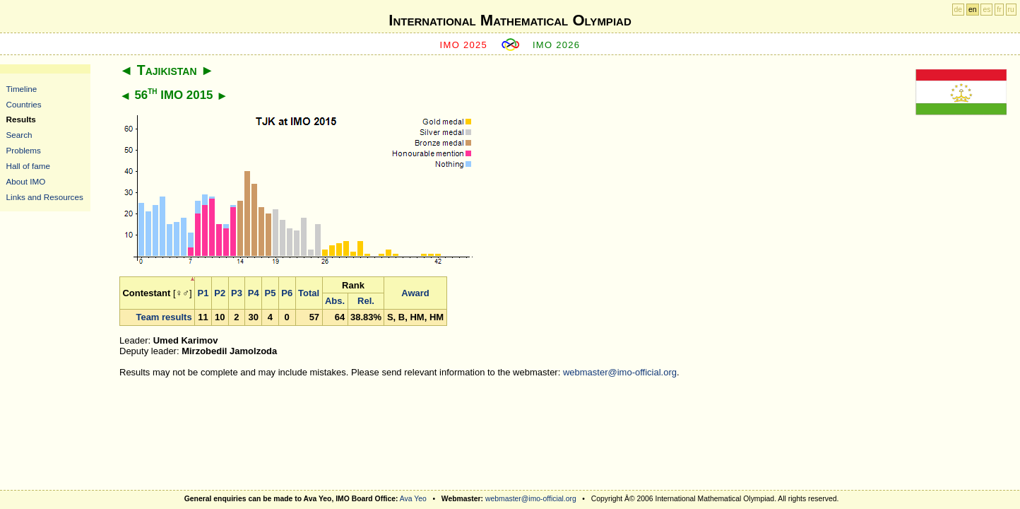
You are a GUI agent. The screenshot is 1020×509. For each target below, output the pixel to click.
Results (21, 119)
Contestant (146, 293)
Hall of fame (28, 165)
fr (999, 9)
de (958, 9)
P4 (253, 293)
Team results (163, 317)
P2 (219, 293)
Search (19, 134)
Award (415, 293)
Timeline (21, 88)
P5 (270, 293)
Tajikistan (167, 70)
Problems (23, 150)
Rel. (365, 301)
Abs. (335, 301)
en (972, 9)
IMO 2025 (464, 45)
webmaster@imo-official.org (620, 372)
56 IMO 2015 (173, 95)
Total (308, 293)
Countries (24, 104)
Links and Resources (44, 196)
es (986, 9)
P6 (286, 293)
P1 (203, 293)
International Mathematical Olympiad (510, 20)
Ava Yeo (413, 499)
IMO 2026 (557, 45)
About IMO (26, 181)
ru (1011, 9)
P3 (236, 293)
